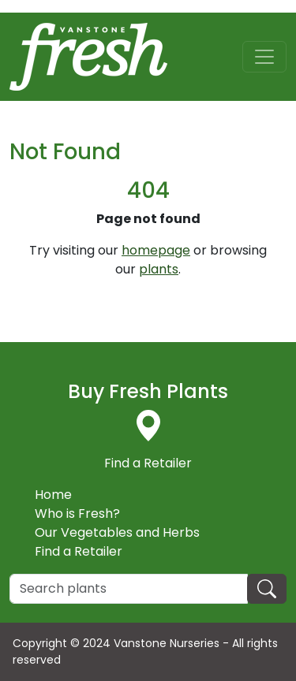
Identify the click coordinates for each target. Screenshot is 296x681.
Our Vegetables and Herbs (117, 532)
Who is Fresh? (77, 513)
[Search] (128, 589)
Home (53, 495)
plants (158, 269)
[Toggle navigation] (264, 57)
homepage (156, 250)
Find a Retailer (78, 551)
